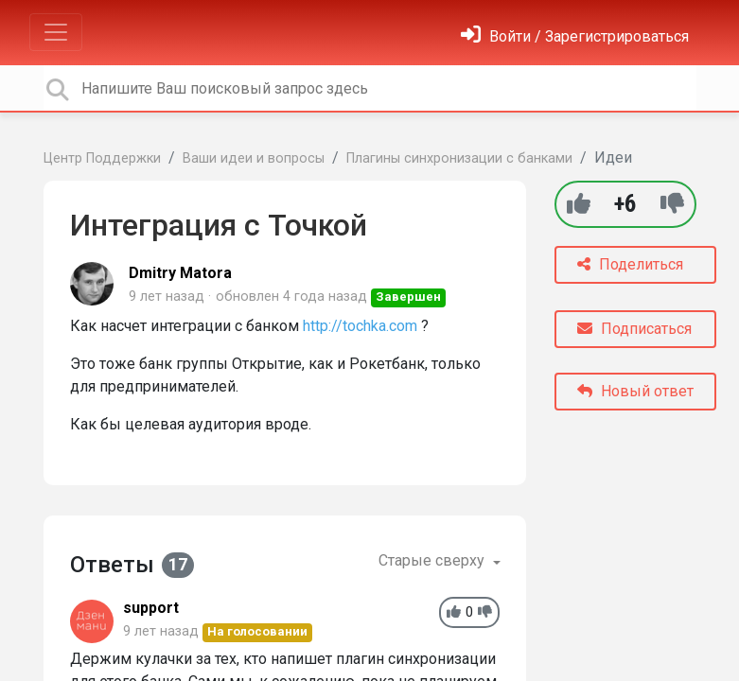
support (151, 608)
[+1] (578, 204)
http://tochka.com (360, 326)
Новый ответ (635, 391)
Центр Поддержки (102, 158)
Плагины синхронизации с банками (459, 158)
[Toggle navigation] (55, 32)
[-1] (672, 204)
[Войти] (574, 36)
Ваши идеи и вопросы (254, 158)
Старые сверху (433, 560)
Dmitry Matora (180, 273)
